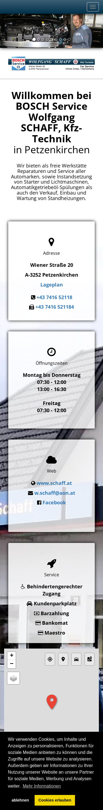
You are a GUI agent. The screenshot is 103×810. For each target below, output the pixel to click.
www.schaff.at (54, 481)
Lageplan (51, 284)
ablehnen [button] (20, 800)
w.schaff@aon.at (54, 490)
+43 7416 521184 (54, 306)
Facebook (54, 500)
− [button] (11, 658)
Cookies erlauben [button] (54, 800)
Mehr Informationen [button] (42, 786)
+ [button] (11, 650)
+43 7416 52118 (54, 297)
